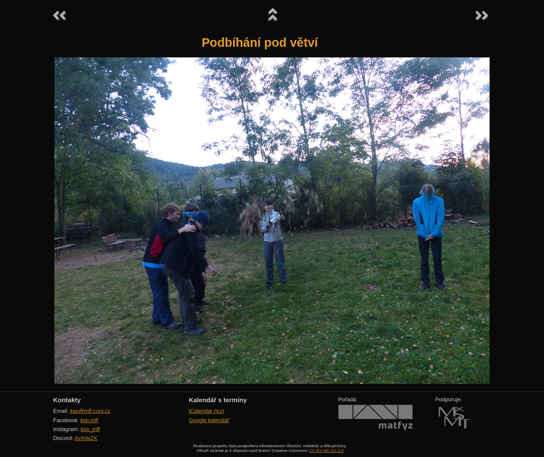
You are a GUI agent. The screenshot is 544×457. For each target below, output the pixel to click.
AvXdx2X (85, 438)
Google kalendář (209, 420)
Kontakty (67, 399)
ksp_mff (90, 429)
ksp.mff (89, 420)
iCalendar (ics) (206, 411)
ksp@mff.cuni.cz (90, 411)
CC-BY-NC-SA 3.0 (326, 450)
